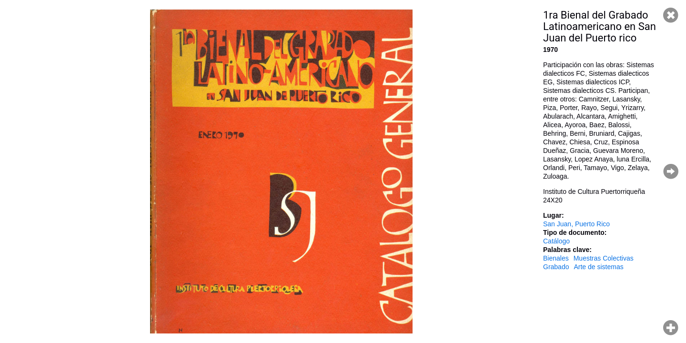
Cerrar (670, 15)
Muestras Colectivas (604, 258)
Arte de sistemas (598, 267)
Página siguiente (670, 171)
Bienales (556, 258)
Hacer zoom (670, 327)
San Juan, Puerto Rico (576, 224)
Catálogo (556, 241)
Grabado (556, 267)
